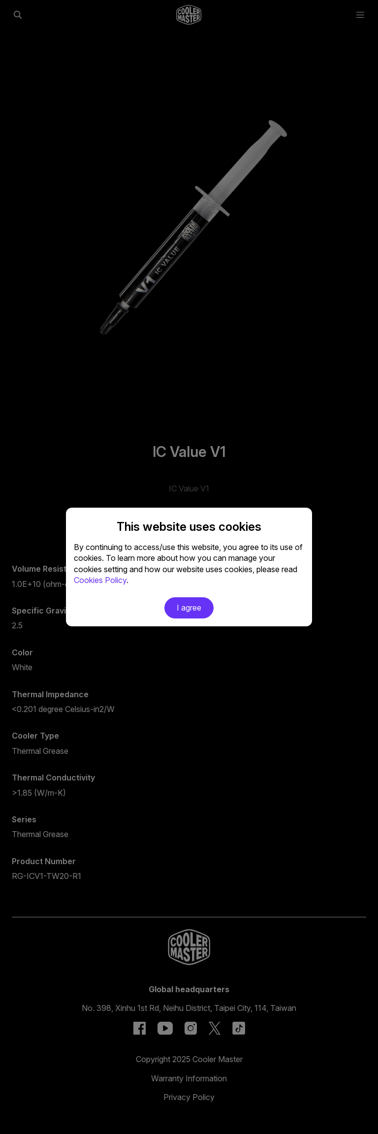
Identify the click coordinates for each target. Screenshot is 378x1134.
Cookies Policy (100, 580)
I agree (189, 608)
